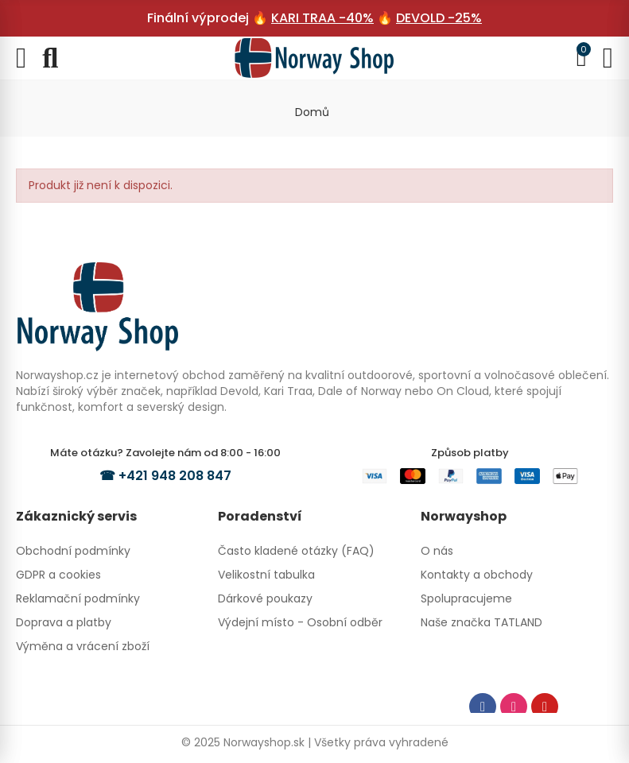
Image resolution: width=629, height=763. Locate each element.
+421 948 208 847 (174, 476)
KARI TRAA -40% (322, 18)
